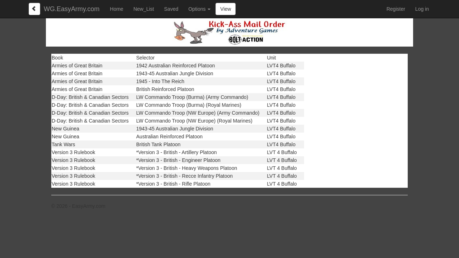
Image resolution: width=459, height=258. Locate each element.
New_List (143, 9)
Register (396, 9)
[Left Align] (34, 9)
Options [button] (199, 9)
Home (116, 9)
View (225, 9)
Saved (171, 9)
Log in (422, 9)
